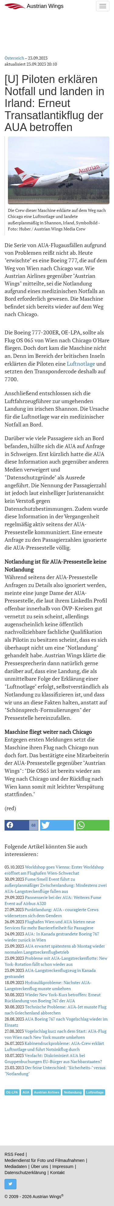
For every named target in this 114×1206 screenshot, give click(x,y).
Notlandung (72, 1092)
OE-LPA (12, 1092)
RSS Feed (14, 1154)
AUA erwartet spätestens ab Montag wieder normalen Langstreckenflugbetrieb (55, 949)
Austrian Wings (34, 6)
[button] (21, 825)
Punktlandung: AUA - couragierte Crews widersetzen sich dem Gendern (51, 912)
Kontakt (57, 1172)
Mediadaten (16, 1166)
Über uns (39, 1166)
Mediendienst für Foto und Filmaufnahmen (45, 1160)
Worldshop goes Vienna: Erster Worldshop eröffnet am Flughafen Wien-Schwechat (54, 870)
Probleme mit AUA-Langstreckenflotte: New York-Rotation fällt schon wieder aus (56, 961)
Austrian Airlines (47, 1092)
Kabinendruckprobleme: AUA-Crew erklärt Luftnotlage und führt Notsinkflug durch (54, 1046)
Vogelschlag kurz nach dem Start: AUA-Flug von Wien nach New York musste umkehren (55, 1034)
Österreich (14, 58)
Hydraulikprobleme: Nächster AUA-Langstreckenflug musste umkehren (48, 985)
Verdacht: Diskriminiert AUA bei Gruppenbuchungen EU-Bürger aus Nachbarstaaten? (53, 1058)
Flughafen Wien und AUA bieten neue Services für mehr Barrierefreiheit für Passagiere (50, 925)
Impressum (62, 1166)
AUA (25, 1092)
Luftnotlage (81, 363)
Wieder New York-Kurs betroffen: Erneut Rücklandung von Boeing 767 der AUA (53, 998)
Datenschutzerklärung (25, 1172)
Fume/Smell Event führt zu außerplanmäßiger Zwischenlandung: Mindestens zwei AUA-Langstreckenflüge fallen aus (56, 885)
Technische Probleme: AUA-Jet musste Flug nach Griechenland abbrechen (55, 1010)
